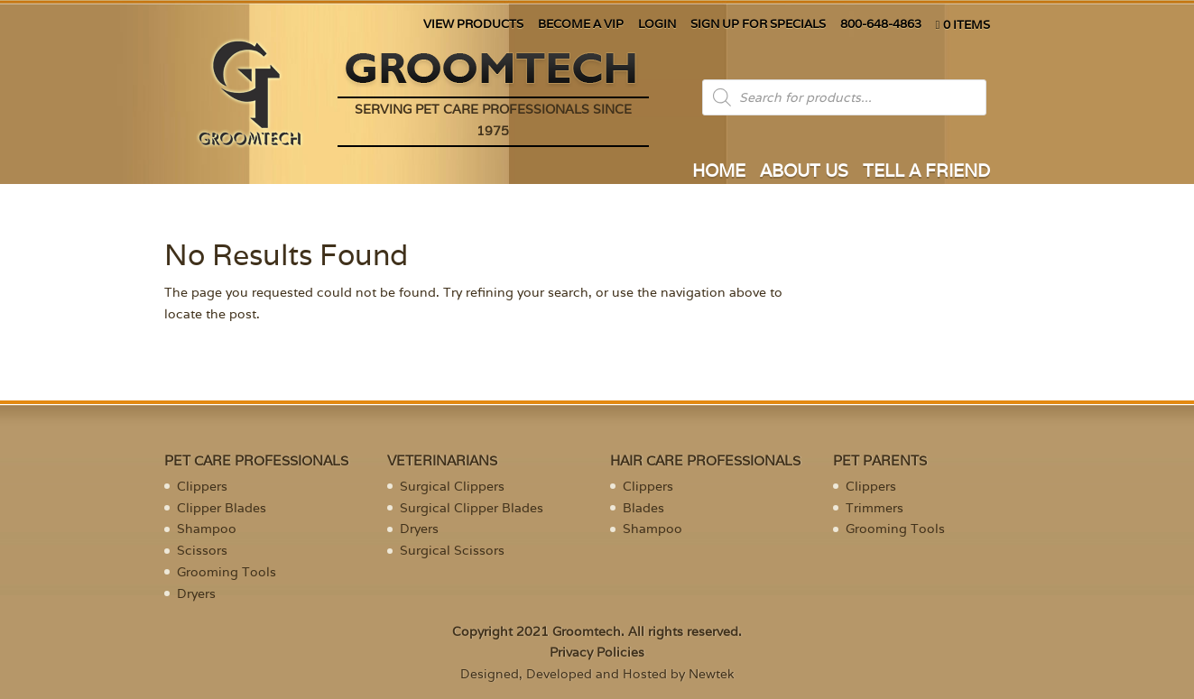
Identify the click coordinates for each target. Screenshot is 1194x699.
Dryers (196, 593)
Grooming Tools (226, 572)
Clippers (202, 486)
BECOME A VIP (581, 25)
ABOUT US (804, 172)
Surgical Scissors (452, 550)
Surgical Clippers (452, 486)
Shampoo (206, 528)
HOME (718, 172)
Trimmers (874, 508)
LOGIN (657, 25)
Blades (643, 508)
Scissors (202, 550)
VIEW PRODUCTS (473, 25)
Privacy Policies (597, 652)
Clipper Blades (221, 508)
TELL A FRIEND (926, 172)
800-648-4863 (880, 25)
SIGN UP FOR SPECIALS (758, 25)
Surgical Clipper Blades (471, 508)
